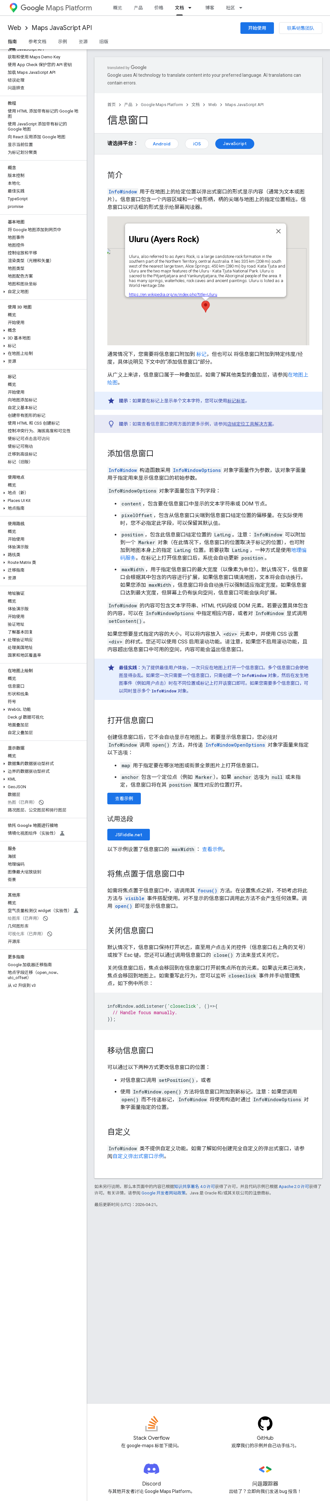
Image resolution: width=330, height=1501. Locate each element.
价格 (158, 8)
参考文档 (37, 41)
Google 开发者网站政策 (163, 1193)
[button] (42, 292)
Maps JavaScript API (62, 28)
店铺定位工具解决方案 (249, 424)
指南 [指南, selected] (12, 41)
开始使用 (257, 28)
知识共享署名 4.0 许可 (194, 1186)
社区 (230, 8)
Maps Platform (56, 8)
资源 (83, 41)
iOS (197, 144)
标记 (201, 354)
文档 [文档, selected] (179, 8)
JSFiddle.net (128, 835)
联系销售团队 (300, 28)
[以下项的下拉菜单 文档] (191, 7)
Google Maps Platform (162, 104)
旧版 (103, 41)
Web (14, 28)
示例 (62, 41)
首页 (111, 104)
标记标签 (236, 400)
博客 (209, 8)
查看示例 (124, 798)
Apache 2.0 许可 (294, 1186)
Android (161, 144)
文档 (195, 104)
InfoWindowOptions (197, 470)
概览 (117, 8)
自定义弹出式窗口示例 (138, 1156)
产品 (138, 8)
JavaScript (235, 143)
